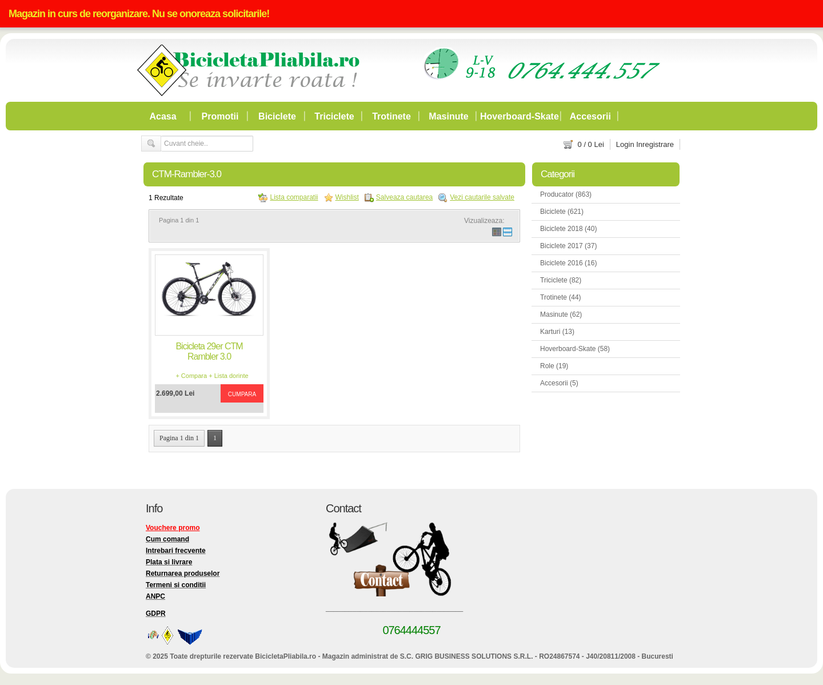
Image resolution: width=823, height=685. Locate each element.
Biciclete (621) (562, 212)
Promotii (220, 116)
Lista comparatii (294, 197)
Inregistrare (655, 144)
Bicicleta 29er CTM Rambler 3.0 (208, 351)
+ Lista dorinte (228, 375)
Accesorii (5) (559, 383)
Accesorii (590, 116)
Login (625, 144)
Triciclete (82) (560, 280)
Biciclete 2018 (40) (568, 229)
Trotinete (391, 116)
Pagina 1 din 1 (179, 438)
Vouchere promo (172, 528)
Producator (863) (566, 194)
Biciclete (277, 116)
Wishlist (347, 197)
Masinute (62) (561, 314)
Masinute (448, 116)
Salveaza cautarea (404, 197)
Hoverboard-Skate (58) (575, 349)
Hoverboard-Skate (519, 116)
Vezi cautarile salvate (482, 197)
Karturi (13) (557, 332)
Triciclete (334, 116)
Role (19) (554, 366)
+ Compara (191, 375)
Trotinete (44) (560, 297)
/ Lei (591, 144)
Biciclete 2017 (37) (568, 246)
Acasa (162, 116)
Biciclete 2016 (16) (568, 263)
